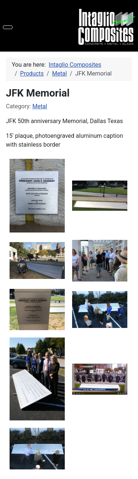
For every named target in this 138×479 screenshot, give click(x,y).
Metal (39, 106)
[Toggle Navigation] (8, 27)
